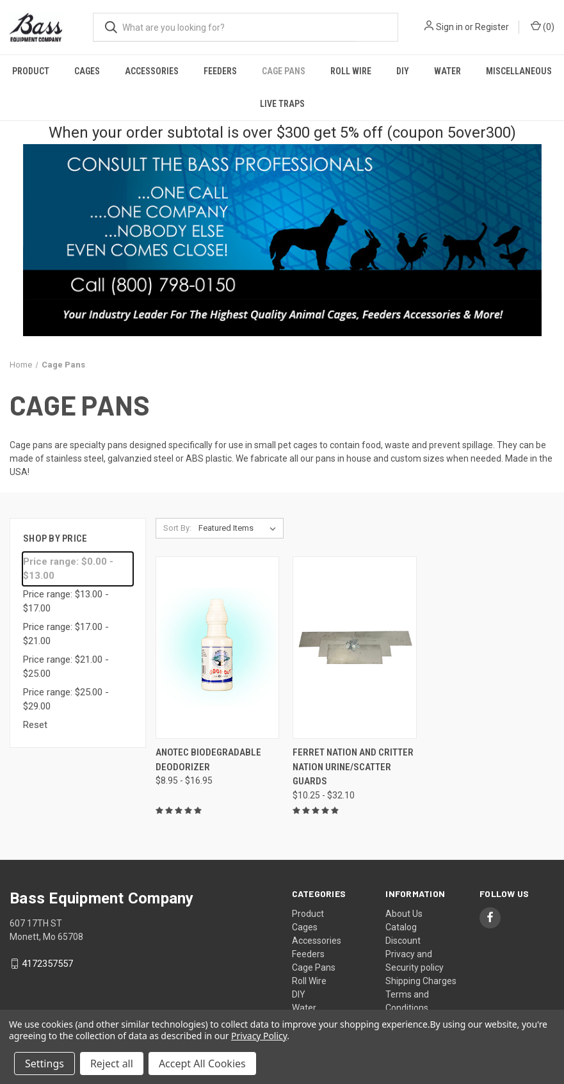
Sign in (449, 27)
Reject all (111, 1063)
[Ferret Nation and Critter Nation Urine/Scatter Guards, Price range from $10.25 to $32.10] (354, 647)
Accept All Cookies (202, 1063)
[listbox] (240, 528)
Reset (35, 725)
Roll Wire (350, 71)
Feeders (220, 71)
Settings (44, 1063)
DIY (402, 71)
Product (30, 71)
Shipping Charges (420, 981)
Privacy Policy (259, 1036)
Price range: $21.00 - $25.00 (66, 667)
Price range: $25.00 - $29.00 (66, 699)
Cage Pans (283, 71)
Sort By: (177, 528)
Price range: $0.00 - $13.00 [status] (68, 569)
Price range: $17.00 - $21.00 (66, 634)
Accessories (152, 71)
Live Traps (282, 104)
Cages (87, 71)
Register (492, 27)
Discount (403, 940)
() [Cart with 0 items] (542, 26)
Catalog (401, 927)
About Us (404, 914)
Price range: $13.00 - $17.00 (66, 601)
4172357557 (47, 963)
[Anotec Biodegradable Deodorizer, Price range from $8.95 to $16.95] (217, 647)
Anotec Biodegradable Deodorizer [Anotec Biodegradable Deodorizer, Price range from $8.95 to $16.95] (208, 760)
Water (447, 71)
